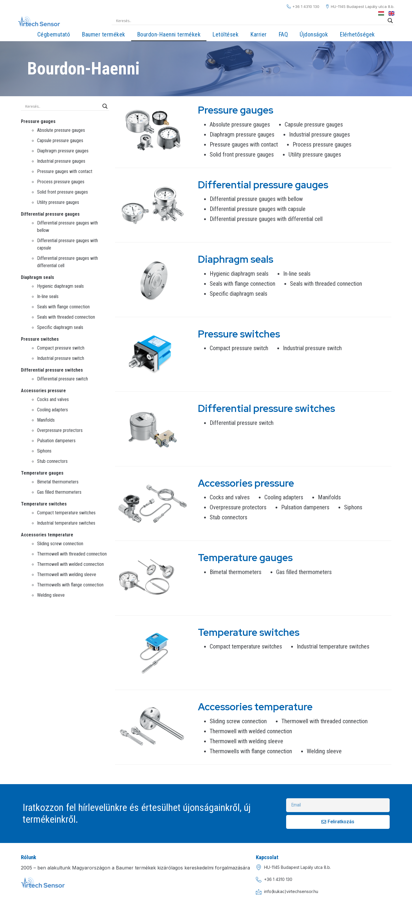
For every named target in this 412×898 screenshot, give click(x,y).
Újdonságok (314, 34)
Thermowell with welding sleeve (66, 574)
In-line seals (48, 296)
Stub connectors (52, 461)
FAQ (283, 34)
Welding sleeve (51, 595)
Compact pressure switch (60, 348)
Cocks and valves (53, 399)
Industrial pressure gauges (61, 161)
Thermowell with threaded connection (72, 554)
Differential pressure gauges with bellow (256, 198)
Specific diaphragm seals (60, 327)
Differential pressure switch (62, 379)
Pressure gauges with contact (64, 171)
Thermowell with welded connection (70, 564)
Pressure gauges (38, 121)
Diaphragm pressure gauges (63, 151)
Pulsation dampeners (56, 440)
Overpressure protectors (60, 430)
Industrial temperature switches (66, 523)
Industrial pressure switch (60, 358)
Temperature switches (44, 504)
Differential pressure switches (52, 370)
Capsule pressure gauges (60, 140)
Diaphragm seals (37, 277)
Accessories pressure (43, 390)
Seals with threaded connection (66, 317)
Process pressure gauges (60, 181)
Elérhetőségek (357, 34)
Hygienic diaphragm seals (60, 286)
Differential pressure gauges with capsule (258, 208)
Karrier (258, 34)
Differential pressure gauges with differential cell (266, 218)
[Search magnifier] (390, 20)
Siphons (44, 451)
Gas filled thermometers (59, 492)
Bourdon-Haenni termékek (169, 34)
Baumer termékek (103, 34)
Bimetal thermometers (58, 482)
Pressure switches (40, 339)
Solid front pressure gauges (62, 192)
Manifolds (46, 420)
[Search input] (250, 20)
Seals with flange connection (63, 307)
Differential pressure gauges (50, 214)
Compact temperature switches (66, 512)
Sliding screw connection (60, 543)
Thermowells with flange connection (70, 585)
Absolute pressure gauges (61, 130)
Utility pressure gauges (58, 202)
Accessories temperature (47, 535)
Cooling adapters (52, 410)
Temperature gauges (42, 473)
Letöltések (225, 34)
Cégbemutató (53, 34)
